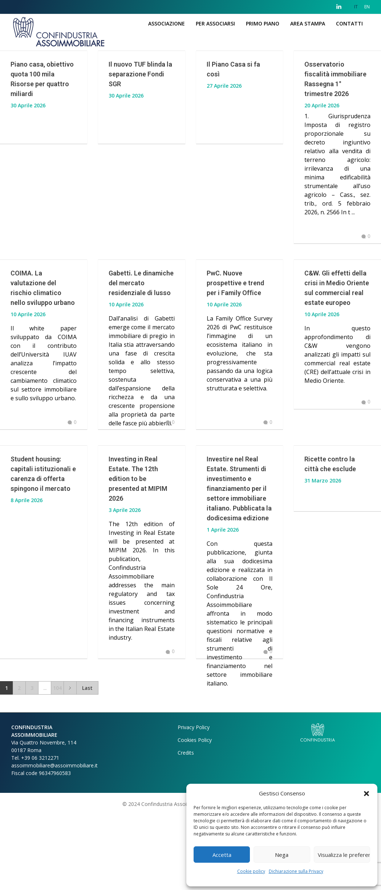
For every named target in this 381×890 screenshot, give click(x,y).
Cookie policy (251, 871)
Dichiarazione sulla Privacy (296, 871)
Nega (281, 854)
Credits (186, 828)
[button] (366, 793)
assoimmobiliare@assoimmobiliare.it (54, 840)
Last (87, 763)
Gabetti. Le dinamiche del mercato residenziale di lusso (141, 283)
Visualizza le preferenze (344, 854)
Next (70, 763)
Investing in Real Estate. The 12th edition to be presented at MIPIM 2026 (138, 500)
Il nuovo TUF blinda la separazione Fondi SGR (140, 74)
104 (57, 763)
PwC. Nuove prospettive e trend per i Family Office (235, 283)
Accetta (221, 854)
